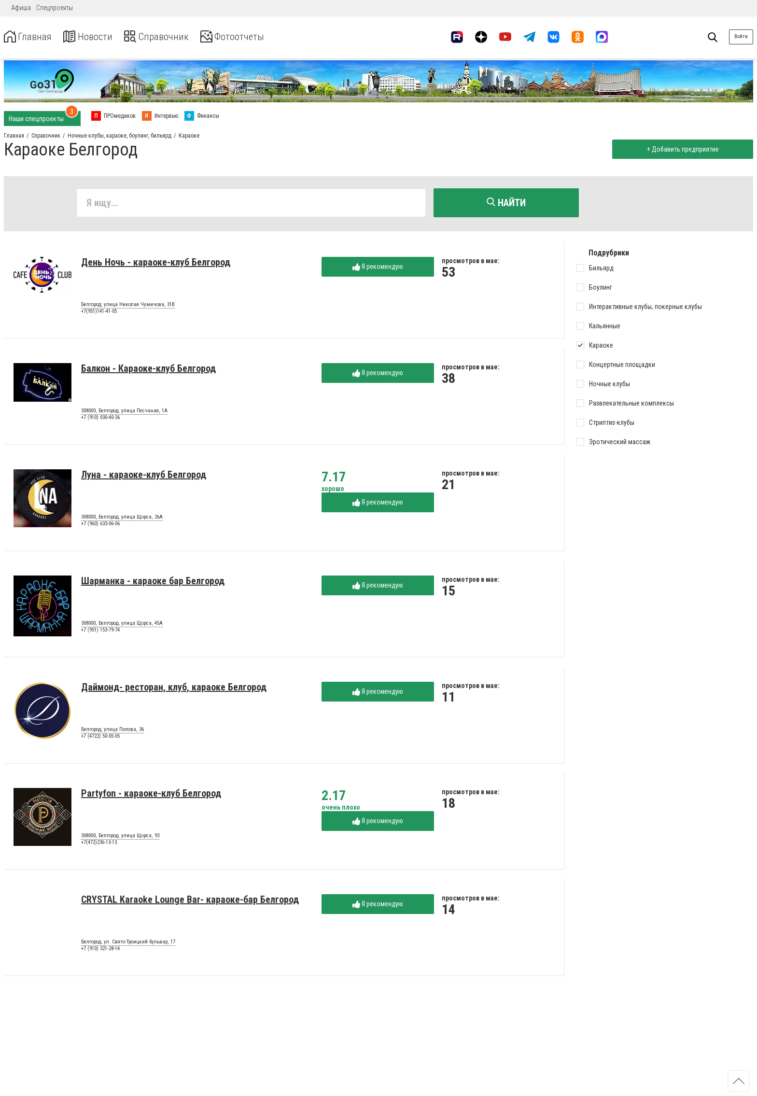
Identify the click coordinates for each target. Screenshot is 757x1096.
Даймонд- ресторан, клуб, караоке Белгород (173, 689)
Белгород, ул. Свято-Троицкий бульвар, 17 (128, 944)
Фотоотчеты (255, 36)
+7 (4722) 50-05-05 (100, 738)
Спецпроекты (54, 8)
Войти (741, 36)
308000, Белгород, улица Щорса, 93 (120, 838)
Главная (30, 36)
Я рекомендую (377, 269)
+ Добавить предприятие (680, 149)
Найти (506, 203)
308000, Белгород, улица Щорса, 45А (122, 625)
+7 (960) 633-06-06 (100, 525)
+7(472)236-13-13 (99, 844)
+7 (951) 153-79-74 (100, 632)
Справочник (171, 36)
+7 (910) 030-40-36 (100, 419)
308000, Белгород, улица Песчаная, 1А (124, 413)
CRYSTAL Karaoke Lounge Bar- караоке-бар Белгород (190, 901)
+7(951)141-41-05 (99, 313)
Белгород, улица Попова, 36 (112, 731)
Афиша (21, 8)
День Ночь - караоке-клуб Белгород (155, 264)
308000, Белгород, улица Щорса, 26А (122, 519)
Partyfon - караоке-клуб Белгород (151, 795)
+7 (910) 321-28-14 (100, 950)
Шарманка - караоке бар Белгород (152, 583)
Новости (96, 36)
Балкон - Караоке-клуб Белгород (148, 370)
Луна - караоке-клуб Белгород (143, 476)
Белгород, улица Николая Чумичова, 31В (128, 306)
